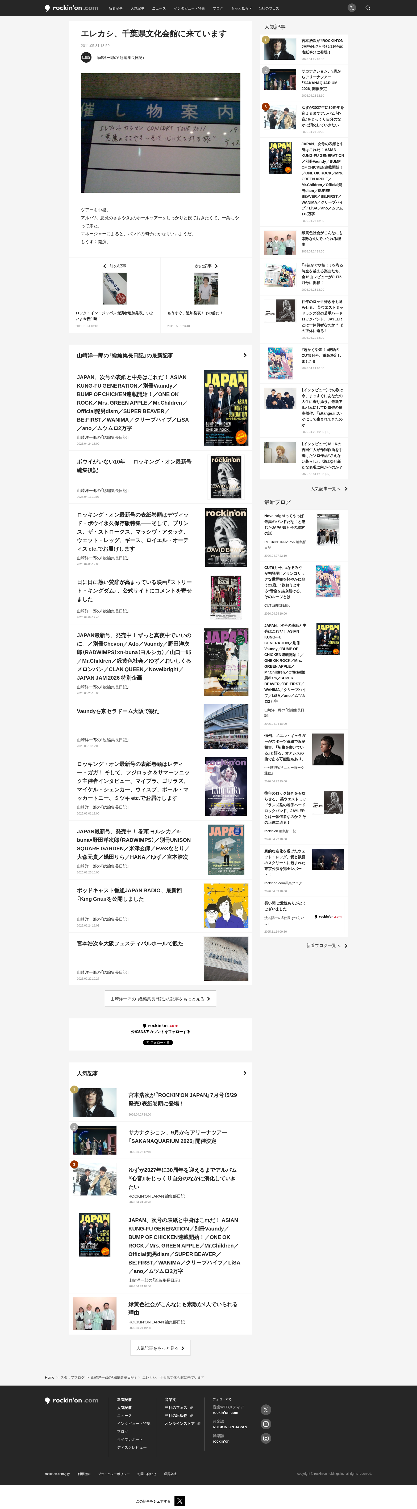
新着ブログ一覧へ (323, 945)
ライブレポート (130, 1439)
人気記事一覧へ (325, 488)
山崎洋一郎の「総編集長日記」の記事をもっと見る (157, 998)
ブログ (218, 8)
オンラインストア (180, 1423)
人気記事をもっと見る (157, 1348)
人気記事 (137, 8)
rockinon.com (71, 8)
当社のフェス (268, 8)
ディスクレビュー (132, 1447)
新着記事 (116, 8)
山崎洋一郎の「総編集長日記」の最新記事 (125, 355)
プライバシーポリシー (114, 1473)
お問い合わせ (146, 1473)
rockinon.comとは (57, 1473)
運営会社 (170, 1473)
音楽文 (170, 1399)
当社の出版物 (176, 1415)
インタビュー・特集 (189, 8)
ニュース (159, 8)
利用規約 (84, 1473)
